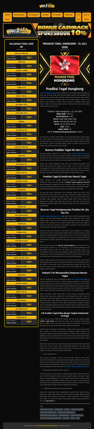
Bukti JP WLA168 (86, 17)
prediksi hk (66, 409)
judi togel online (59, 409)
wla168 (77, 418)
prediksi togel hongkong (77, 409)
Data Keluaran (33, 15)
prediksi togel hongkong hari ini (48, 412)
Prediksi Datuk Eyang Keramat (48, 426)
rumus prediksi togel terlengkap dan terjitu (51, 418)
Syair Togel (68, 15)
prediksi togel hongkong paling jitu (66, 412)
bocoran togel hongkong (47, 409)
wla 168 (72, 418)
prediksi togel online (64, 415)
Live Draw (45, 15)
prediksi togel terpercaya (77, 415)
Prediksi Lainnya (19, 15)
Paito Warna (56, 15)
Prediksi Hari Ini (7, 17)
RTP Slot (78, 17)
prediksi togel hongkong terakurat (49, 415)
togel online (66, 418)
